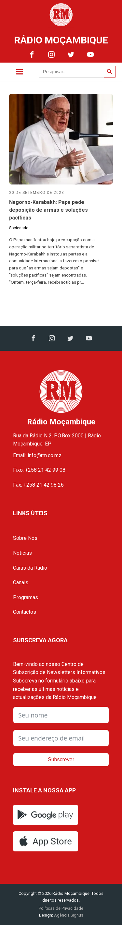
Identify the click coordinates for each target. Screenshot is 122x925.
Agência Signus (68, 915)
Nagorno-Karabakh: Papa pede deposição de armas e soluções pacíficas (48, 210)
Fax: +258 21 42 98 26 (38, 485)
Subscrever (61, 759)
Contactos (24, 612)
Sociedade (18, 228)
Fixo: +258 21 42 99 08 (39, 470)
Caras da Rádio (30, 568)
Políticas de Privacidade (61, 908)
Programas (25, 597)
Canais (20, 582)
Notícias (22, 553)
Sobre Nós (25, 538)
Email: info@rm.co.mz (37, 455)
